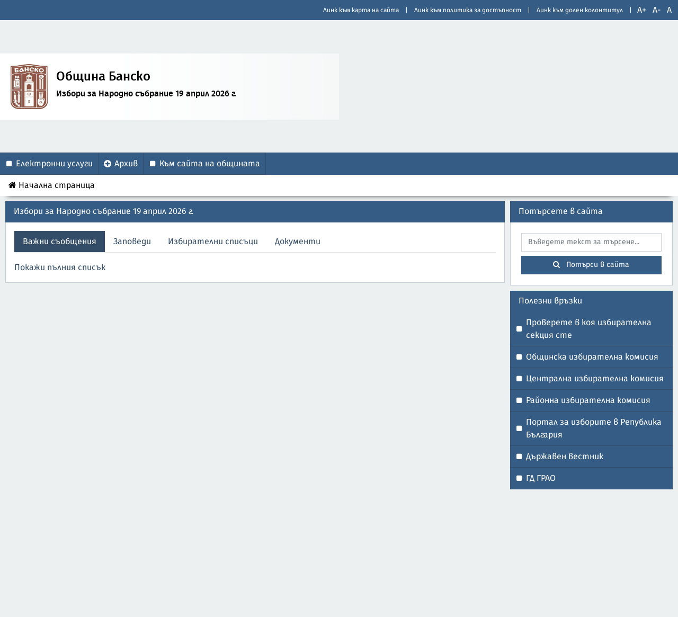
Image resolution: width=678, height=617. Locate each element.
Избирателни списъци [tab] (213, 241)
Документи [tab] (297, 241)
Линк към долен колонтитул (580, 10)
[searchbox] (591, 242)
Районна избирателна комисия (588, 400)
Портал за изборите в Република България (594, 428)
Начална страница (51, 185)
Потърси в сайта (591, 265)
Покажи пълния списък (59, 267)
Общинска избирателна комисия (592, 357)
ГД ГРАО (541, 478)
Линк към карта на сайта (361, 10)
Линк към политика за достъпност (467, 10)
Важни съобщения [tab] (59, 241)
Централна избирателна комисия (595, 378)
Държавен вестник (564, 456)
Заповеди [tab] (132, 241)
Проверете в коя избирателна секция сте (589, 328)
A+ (641, 10)
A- (657, 10)
